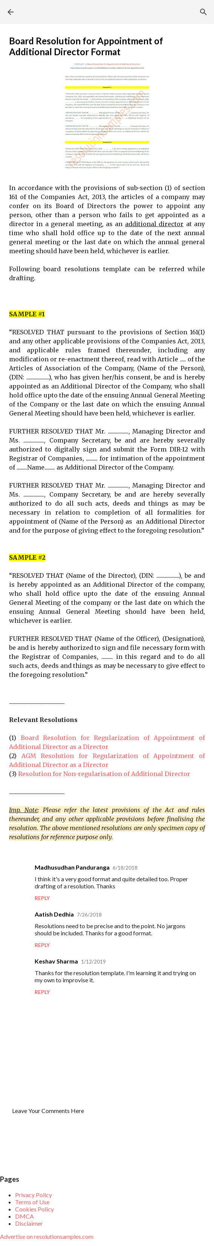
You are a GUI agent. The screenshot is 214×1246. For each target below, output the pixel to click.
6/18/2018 (125, 868)
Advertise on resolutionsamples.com (46, 1236)
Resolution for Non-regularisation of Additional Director (104, 774)
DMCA (24, 1216)
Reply (42, 898)
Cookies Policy (34, 1209)
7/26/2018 (89, 915)
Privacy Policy (33, 1194)
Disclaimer (29, 1223)
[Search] (203, 12)
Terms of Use (32, 1201)
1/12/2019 (93, 962)
